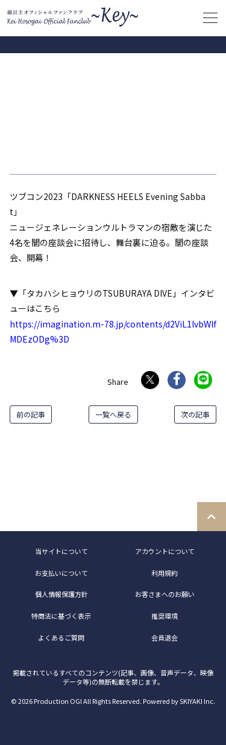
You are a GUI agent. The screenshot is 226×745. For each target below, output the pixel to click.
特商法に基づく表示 (61, 616)
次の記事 (195, 414)
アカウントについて (165, 551)
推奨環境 (164, 616)
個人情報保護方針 (61, 594)
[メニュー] (210, 18)
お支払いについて (61, 573)
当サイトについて (61, 551)
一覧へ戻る (113, 414)
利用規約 (164, 573)
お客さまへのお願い (165, 594)
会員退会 (164, 637)
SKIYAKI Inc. (197, 701)
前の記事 (30, 414)
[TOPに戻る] (211, 516)
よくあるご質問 (61, 637)
